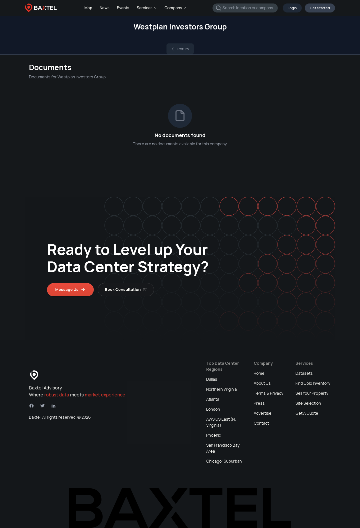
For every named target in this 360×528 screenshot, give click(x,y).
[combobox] (245, 7)
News (105, 7)
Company (175, 7)
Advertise (263, 413)
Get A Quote (307, 413)
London (213, 409)
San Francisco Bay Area (223, 448)
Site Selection (308, 403)
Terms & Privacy (268, 393)
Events (123, 7)
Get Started (320, 7)
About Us (262, 383)
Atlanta (212, 399)
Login (292, 7)
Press (259, 403)
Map (88, 7)
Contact (261, 423)
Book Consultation (126, 289)
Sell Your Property (312, 393)
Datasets (304, 373)
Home (259, 373)
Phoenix (213, 435)
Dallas (211, 379)
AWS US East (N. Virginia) (221, 422)
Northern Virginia (221, 389)
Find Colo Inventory (313, 383)
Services (147, 7)
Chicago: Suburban (224, 461)
